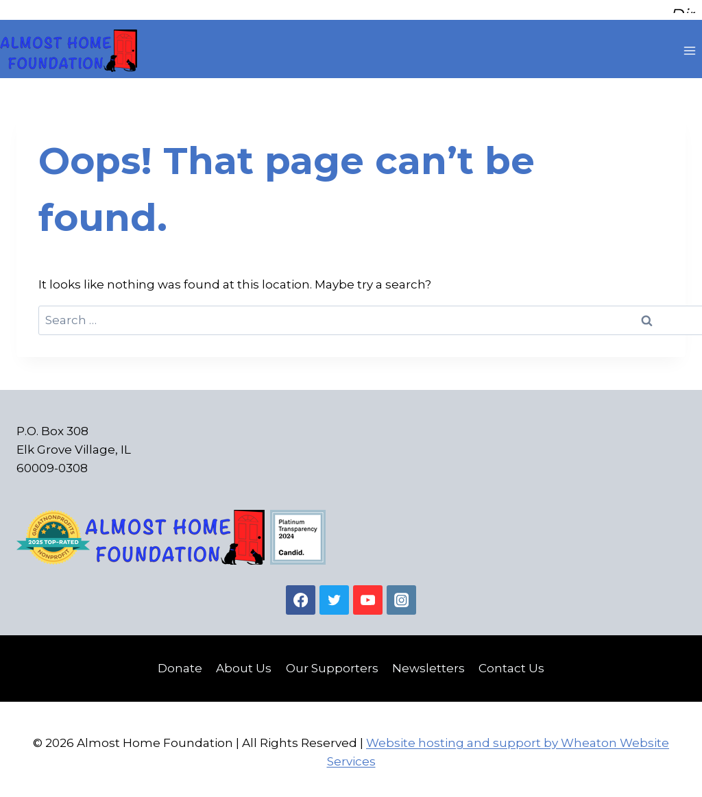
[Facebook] (300, 596)
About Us (243, 664)
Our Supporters (332, 664)
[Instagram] (401, 596)
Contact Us (511, 664)
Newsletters (428, 664)
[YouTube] (368, 596)
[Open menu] (689, 47)
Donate (180, 664)
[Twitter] (334, 596)
